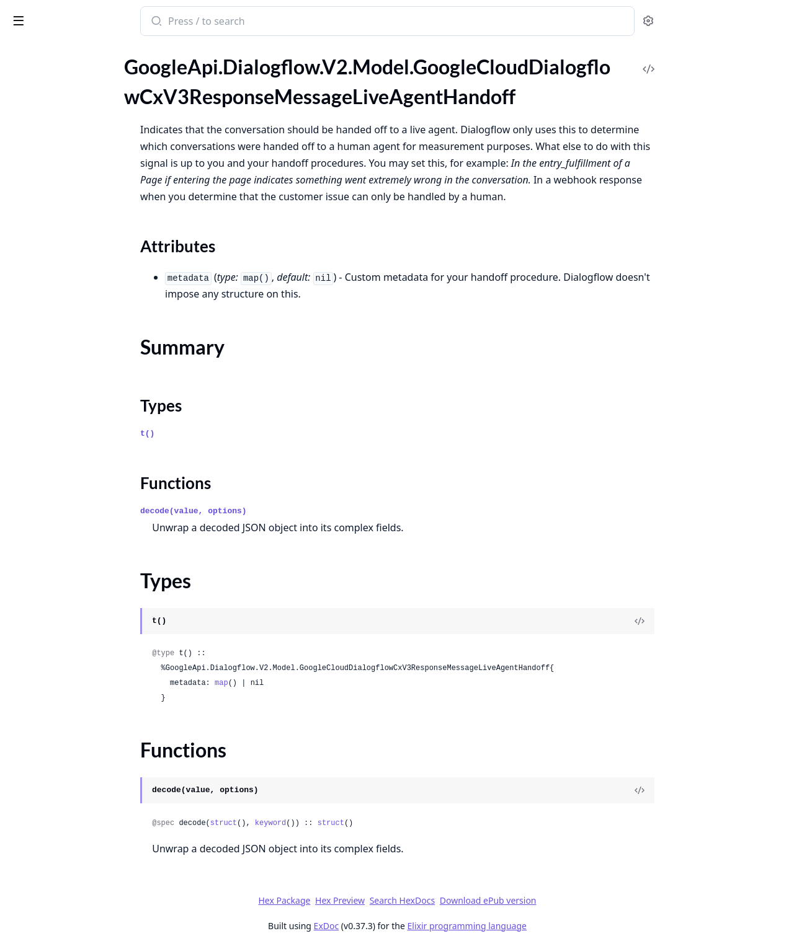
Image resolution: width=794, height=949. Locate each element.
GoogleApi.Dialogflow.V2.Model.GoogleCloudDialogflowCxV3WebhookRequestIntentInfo (88, 621)
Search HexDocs (494, 901)
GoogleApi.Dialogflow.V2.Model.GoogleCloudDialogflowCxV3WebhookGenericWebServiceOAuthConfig (88, 554)
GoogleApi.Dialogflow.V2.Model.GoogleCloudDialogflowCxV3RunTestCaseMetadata (88, 320)
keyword (362, 823)
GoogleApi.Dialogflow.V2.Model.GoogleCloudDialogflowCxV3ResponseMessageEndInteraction (88, 64)
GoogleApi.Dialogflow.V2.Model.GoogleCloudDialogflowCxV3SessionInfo (88, 354)
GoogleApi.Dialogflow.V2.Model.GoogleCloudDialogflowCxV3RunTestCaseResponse (88, 337)
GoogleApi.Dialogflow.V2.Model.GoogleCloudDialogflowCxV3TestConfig (88, 420)
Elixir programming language (559, 926)
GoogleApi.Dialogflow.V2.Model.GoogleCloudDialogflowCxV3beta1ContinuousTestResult (88, 856)
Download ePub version (580, 900)
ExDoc (419, 926)
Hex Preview (433, 900)
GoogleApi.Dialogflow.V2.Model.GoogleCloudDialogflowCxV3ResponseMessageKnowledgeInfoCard (88, 81)
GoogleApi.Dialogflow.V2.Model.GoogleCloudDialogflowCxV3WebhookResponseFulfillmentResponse (88, 688)
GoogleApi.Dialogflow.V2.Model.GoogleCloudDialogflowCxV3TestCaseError (88, 387)
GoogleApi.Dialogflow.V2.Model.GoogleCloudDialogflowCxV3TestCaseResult (88, 404)
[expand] (173, 66)
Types (34, 149)
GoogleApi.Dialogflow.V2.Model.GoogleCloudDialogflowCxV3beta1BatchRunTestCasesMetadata (88, 822)
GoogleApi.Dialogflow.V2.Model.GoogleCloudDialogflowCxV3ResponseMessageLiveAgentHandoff (88, 98)
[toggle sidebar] (170, 20)
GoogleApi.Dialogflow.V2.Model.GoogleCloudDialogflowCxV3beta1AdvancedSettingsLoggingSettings (88, 755)
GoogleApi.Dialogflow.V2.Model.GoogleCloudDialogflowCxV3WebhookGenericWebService (88, 538)
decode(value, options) (286, 511)
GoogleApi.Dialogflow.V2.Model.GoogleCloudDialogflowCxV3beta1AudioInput (88, 789)
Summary (42, 134)
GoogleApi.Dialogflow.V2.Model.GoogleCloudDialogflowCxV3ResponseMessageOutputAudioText (88, 220)
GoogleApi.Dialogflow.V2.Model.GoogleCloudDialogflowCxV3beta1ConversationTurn (88, 889)
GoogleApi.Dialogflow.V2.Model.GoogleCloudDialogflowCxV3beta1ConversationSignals (88, 872)
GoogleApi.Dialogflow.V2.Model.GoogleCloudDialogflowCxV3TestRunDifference (88, 454)
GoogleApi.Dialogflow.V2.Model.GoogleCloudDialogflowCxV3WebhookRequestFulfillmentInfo (88, 605)
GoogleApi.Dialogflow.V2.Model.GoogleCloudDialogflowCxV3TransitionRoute (88, 487)
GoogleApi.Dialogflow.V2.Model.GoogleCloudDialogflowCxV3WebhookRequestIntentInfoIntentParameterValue (88, 638)
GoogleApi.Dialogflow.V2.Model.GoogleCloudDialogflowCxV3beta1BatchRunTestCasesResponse (88, 839)
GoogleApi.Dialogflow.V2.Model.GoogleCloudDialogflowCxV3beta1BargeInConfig (88, 805)
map (314, 683)
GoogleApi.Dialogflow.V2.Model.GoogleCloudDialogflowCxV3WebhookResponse (88, 672)
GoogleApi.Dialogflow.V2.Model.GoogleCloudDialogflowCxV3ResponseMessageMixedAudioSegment (88, 203)
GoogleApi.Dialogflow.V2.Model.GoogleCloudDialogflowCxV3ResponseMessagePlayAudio (88, 236)
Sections (40, 119)
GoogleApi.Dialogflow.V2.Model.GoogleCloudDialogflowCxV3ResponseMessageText (88, 270)
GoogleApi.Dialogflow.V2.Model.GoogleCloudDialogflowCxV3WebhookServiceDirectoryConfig (88, 705)
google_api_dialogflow (68, 14)
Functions (43, 164)
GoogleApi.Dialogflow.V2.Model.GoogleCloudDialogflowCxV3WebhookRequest (88, 588)
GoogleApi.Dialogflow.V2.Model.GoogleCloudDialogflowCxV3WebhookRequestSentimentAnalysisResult (88, 655)
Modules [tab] (74, 53)
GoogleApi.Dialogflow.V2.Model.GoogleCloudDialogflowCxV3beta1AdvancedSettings (88, 722)
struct (316, 823)
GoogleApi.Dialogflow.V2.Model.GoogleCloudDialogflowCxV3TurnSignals (88, 504)
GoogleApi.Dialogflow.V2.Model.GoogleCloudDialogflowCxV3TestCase (88, 370)
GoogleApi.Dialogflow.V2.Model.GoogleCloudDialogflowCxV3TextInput (88, 471)
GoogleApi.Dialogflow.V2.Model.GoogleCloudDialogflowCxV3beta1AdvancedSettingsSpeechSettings (88, 772)
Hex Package (377, 900)
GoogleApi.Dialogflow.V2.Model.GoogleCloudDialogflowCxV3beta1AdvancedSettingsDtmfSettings (88, 738)
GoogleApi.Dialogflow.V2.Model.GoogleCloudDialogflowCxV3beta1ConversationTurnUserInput (88, 906)
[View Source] (732, 621)
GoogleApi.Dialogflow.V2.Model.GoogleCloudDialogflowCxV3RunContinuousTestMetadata (88, 287)
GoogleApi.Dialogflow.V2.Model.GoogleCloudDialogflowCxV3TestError (88, 437)
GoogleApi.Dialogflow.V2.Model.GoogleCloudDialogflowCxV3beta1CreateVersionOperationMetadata (88, 939)
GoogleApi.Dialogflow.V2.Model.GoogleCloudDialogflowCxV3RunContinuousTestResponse (88, 303)
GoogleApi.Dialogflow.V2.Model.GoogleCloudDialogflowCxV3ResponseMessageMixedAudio (88, 186)
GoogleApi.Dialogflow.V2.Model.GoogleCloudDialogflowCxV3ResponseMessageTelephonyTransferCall (88, 253)
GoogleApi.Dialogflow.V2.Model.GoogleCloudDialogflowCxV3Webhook (88, 521)
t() (240, 433)
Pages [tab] (22, 53)
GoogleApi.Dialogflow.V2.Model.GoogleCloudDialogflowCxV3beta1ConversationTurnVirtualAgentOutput (88, 923)
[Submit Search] (248, 22)
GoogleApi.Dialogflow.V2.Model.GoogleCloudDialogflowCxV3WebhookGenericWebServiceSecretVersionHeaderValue (88, 571)
